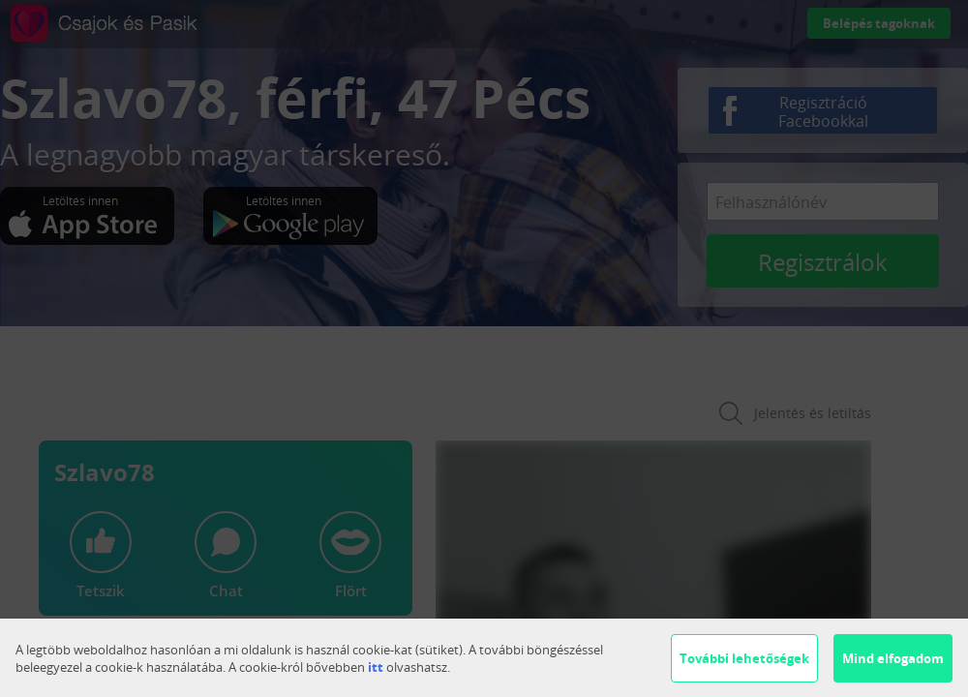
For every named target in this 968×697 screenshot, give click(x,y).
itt (375, 667)
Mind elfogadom (893, 658)
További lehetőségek (744, 658)
